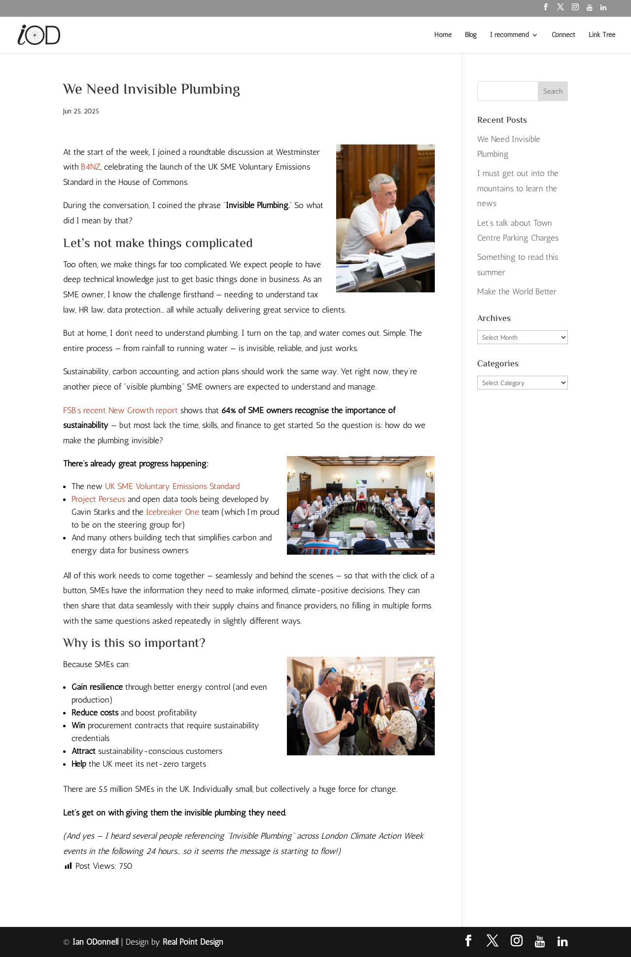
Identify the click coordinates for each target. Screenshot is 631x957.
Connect (563, 35)
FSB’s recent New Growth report (120, 410)
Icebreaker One (172, 512)
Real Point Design (193, 942)
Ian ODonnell (95, 942)
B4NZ (91, 167)
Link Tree (602, 35)
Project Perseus (98, 499)
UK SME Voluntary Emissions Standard (172, 486)
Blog (471, 35)
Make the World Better (517, 291)
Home (443, 35)
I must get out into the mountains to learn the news (518, 188)
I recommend (509, 35)
